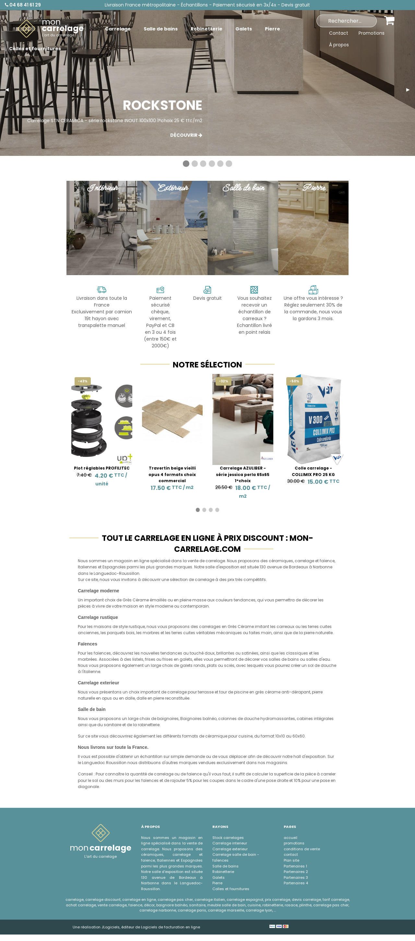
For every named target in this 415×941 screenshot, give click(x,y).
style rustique (132, 626)
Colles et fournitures (230, 888)
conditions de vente (302, 849)
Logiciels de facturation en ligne (170, 927)
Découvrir (186, 135)
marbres (151, 632)
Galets (218, 877)
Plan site (291, 860)
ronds (199, 665)
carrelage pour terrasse (190, 692)
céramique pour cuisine (229, 736)
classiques (297, 653)
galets (186, 665)
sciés (229, 665)
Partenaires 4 (296, 883)
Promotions (372, 33)
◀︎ (9, 89)
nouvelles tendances (161, 653)
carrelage (304, 560)
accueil (290, 837)
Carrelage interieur (229, 843)
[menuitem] (50, 29)
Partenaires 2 (296, 871)
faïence (327, 560)
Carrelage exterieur (230, 849)
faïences (102, 653)
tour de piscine (233, 692)
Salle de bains (225, 866)
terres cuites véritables (193, 632)
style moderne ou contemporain (177, 606)
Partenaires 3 (296, 877)
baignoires (168, 718)
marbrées (87, 659)
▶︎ (410, 89)
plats (212, 665)
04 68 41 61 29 (23, 5)
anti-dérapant (295, 692)
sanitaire (112, 724)
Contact (338, 33)
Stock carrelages (228, 837)
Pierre (217, 883)
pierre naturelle (318, 632)
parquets (116, 632)
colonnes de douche (238, 718)
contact (291, 854)
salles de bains (284, 659)
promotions (294, 843)
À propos (339, 44)
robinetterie (149, 724)
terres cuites (320, 626)
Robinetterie (223, 871)
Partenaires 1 (295, 866)
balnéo (210, 718)
